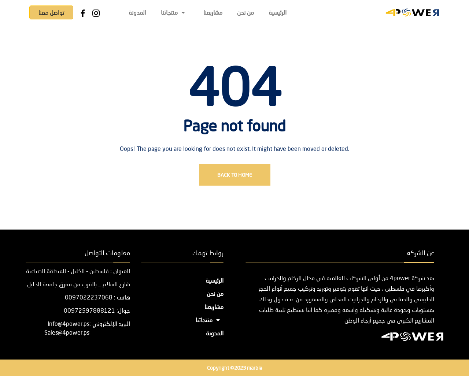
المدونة (137, 12)
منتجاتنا (175, 12)
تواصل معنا (51, 12)
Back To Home (234, 175)
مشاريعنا (212, 12)
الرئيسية (278, 12)
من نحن (245, 12)
